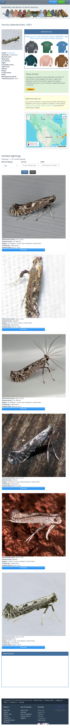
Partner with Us (26, 716)
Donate (21, 702)
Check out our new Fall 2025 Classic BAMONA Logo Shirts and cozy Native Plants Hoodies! (46, 37)
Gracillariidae (11, 53)
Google (54, 146)
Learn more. (42, 720)
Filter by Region (7, 162)
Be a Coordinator (26, 714)
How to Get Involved (24, 711)
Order (42, 162)
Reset (33, 172)
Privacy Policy (49, 700)
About (6, 707)
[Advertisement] (35, 671)
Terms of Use (37, 700)
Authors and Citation (7, 715)
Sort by (23, 162)
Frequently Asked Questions (9, 721)
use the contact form (47, 106)
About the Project (6, 711)
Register (23, 718)
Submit (24, 172)
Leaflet (44, 146)
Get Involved (26, 707)
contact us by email (31, 106)
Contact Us (13, 702)
